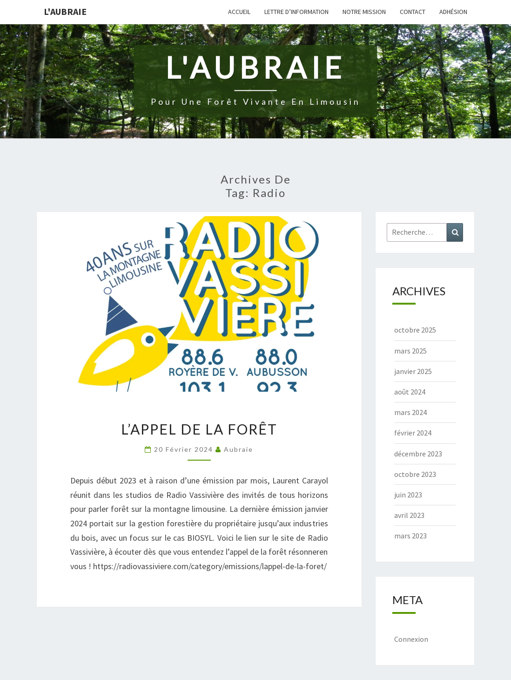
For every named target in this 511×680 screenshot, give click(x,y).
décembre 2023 (418, 453)
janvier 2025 (413, 371)
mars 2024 (410, 412)
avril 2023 (409, 515)
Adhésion (453, 11)
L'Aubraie (65, 11)
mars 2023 (410, 535)
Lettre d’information (296, 11)
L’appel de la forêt (199, 429)
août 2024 (409, 391)
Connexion (411, 639)
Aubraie (238, 449)
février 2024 (412, 432)
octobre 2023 (415, 474)
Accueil (239, 11)
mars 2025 (410, 350)
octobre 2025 (415, 329)
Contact (412, 11)
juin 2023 (408, 494)
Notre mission (364, 11)
